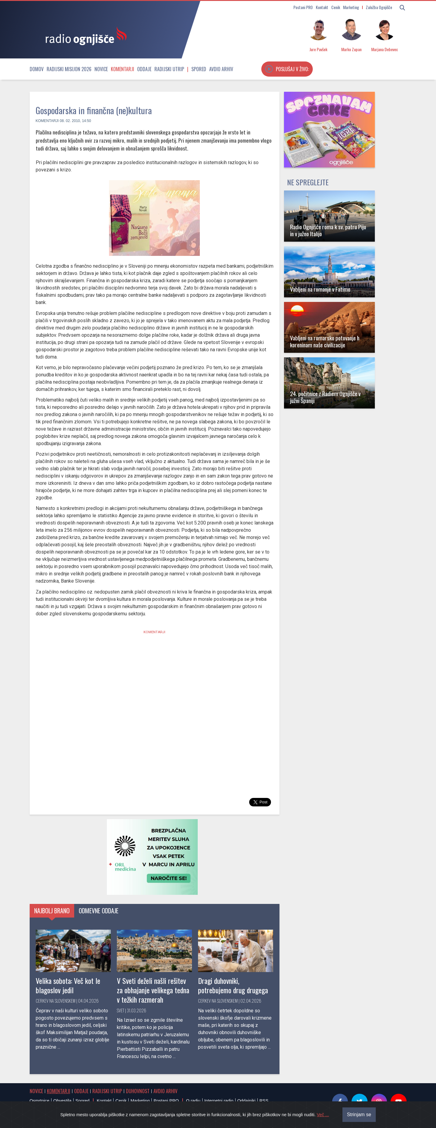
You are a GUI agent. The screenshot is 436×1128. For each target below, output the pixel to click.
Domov (37, 69)
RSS (264, 1100)
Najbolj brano (52, 910)
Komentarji (122, 69)
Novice (101, 69)
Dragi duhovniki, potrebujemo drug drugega (233, 985)
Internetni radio (218, 1100)
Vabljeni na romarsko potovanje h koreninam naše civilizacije (324, 341)
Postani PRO (303, 7)
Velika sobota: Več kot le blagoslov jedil (68, 985)
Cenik (335, 7)
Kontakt (322, 7)
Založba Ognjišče (379, 7)
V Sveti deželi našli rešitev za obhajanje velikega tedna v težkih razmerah (153, 990)
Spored (198, 69)
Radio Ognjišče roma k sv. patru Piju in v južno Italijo (328, 230)
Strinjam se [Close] (359, 1114)
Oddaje (144, 69)
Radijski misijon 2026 (69, 69)
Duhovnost (138, 1091)
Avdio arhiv (221, 69)
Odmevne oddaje (98, 910)
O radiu (193, 1100)
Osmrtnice (40, 1100)
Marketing (351, 7)
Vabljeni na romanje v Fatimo (320, 289)
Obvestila (62, 1100)
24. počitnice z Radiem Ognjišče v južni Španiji (325, 397)
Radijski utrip (169, 69)
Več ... (323, 1114)
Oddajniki (246, 1100)
